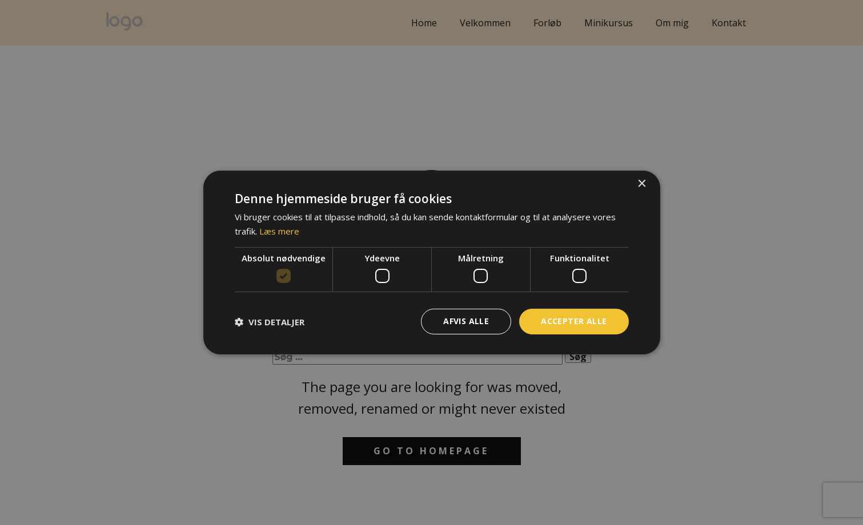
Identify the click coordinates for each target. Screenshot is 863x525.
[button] (269, 322)
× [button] (641, 184)
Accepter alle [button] (574, 321)
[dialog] (431, 262)
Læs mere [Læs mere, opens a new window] (279, 231)
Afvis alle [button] (466, 321)
